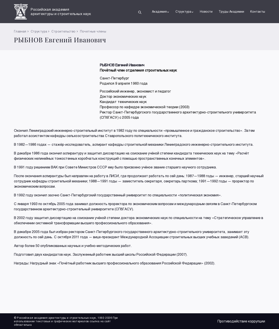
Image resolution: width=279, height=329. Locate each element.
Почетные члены (93, 31)
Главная (20, 31)
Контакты (257, 11)
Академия (160, 12)
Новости (206, 11)
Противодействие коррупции (241, 321)
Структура (184, 12)
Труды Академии (231, 11)
